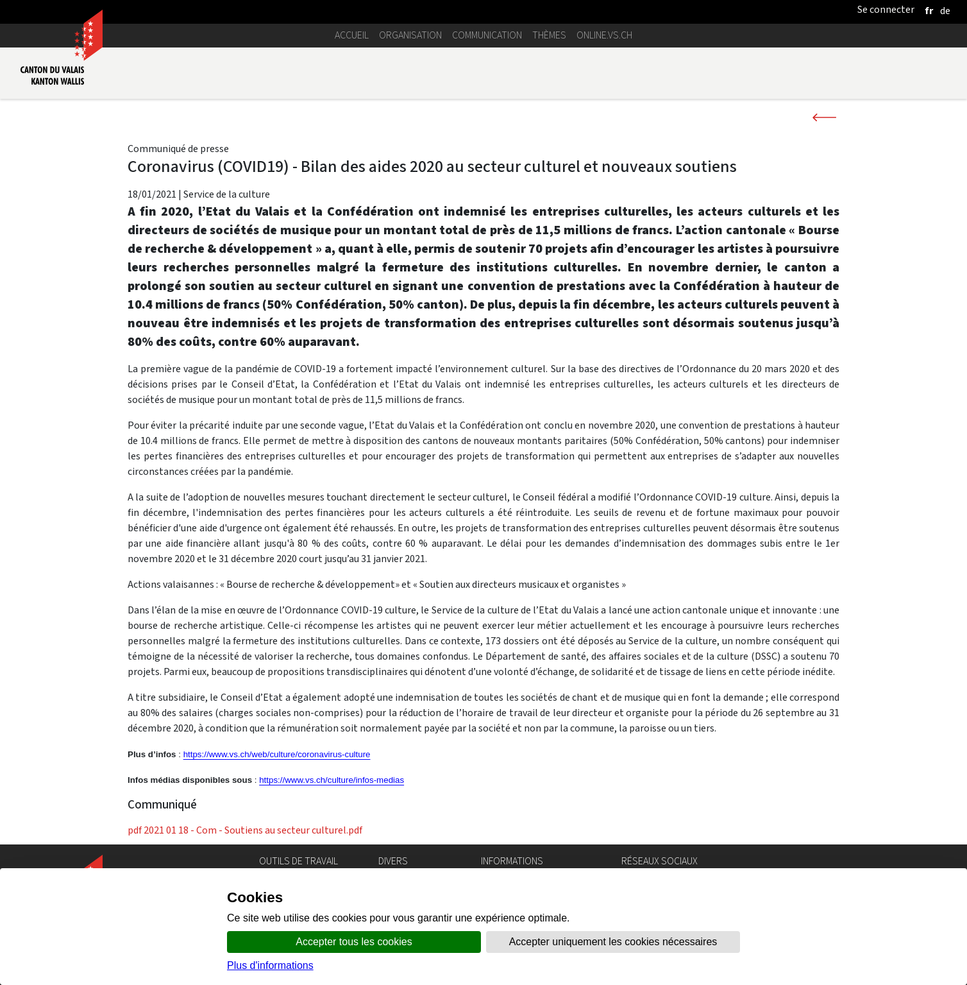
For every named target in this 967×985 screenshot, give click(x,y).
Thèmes (549, 35)
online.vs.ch (604, 35)
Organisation (410, 35)
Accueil (352, 35)
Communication (487, 35)
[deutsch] (945, 10)
